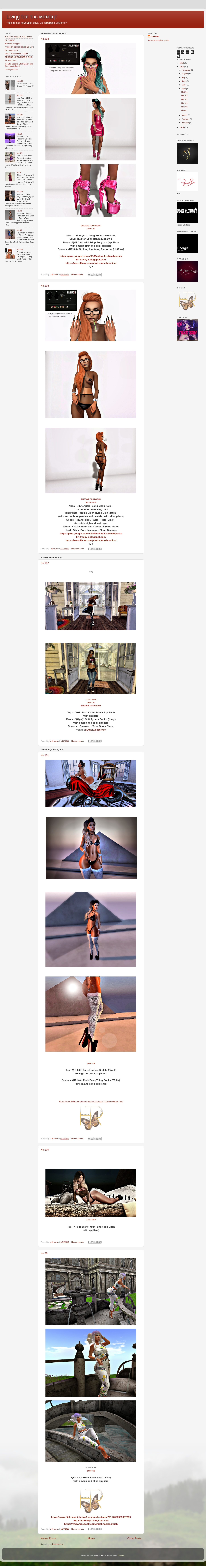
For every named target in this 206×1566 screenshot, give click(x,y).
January (185, 123)
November (186, 70)
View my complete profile (158, 40)
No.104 (45, 38)
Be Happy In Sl (11, 50)
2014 (181, 127)
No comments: (77, 274)
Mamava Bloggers (12, 44)
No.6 (19, 172)
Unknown (155, 36)
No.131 (20, 115)
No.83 (19, 230)
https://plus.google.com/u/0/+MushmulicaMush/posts (91, 256)
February (186, 119)
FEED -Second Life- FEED (16, 54)
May (184, 85)
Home (91, 1538)
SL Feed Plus (10, 60)
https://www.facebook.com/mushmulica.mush (91, 1523)
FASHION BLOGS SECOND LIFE (19, 47)
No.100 (45, 1149)
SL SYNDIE (10, 40)
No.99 (44, 1253)
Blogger (121, 1555)
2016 (181, 63)
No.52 (19, 153)
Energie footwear (90, 226)
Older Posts (134, 1538)
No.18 (19, 134)
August (185, 74)
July (184, 77)
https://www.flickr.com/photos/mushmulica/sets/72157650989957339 (91, 1102)
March (185, 115)
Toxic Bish (91, 502)
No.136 (20, 81)
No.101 (45, 755)
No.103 (45, 285)
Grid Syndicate (11, 69)
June (184, 81)
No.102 (45, 563)
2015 (181, 67)
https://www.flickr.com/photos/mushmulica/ (90, 263)
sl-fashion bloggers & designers (18, 37)
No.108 (20, 192)
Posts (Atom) (57, 1544)
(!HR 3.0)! (91, 229)
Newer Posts (48, 1538)
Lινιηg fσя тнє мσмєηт (31, 17)
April (184, 89)
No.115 (20, 95)
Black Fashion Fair (95, 730)
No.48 (19, 211)
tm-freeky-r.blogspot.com (91, 259)
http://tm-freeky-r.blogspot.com (91, 1520)
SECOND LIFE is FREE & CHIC (18, 57)
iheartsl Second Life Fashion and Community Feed (19, 65)
